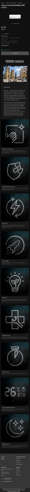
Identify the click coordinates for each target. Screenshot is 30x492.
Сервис (17, 472)
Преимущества (9, 61)
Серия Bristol (18, 460)
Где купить (18, 470)
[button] (12, 23)
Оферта (2, 475)
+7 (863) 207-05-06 (7, 478)
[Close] (28, 490)
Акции (2, 458)
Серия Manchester (19, 464)
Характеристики (19, 61)
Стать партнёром (6, 479)
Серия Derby (18, 458)
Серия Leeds (18, 462)
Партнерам (18, 474)
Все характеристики (5, 45)
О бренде (17, 468)
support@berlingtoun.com (8, 481)
